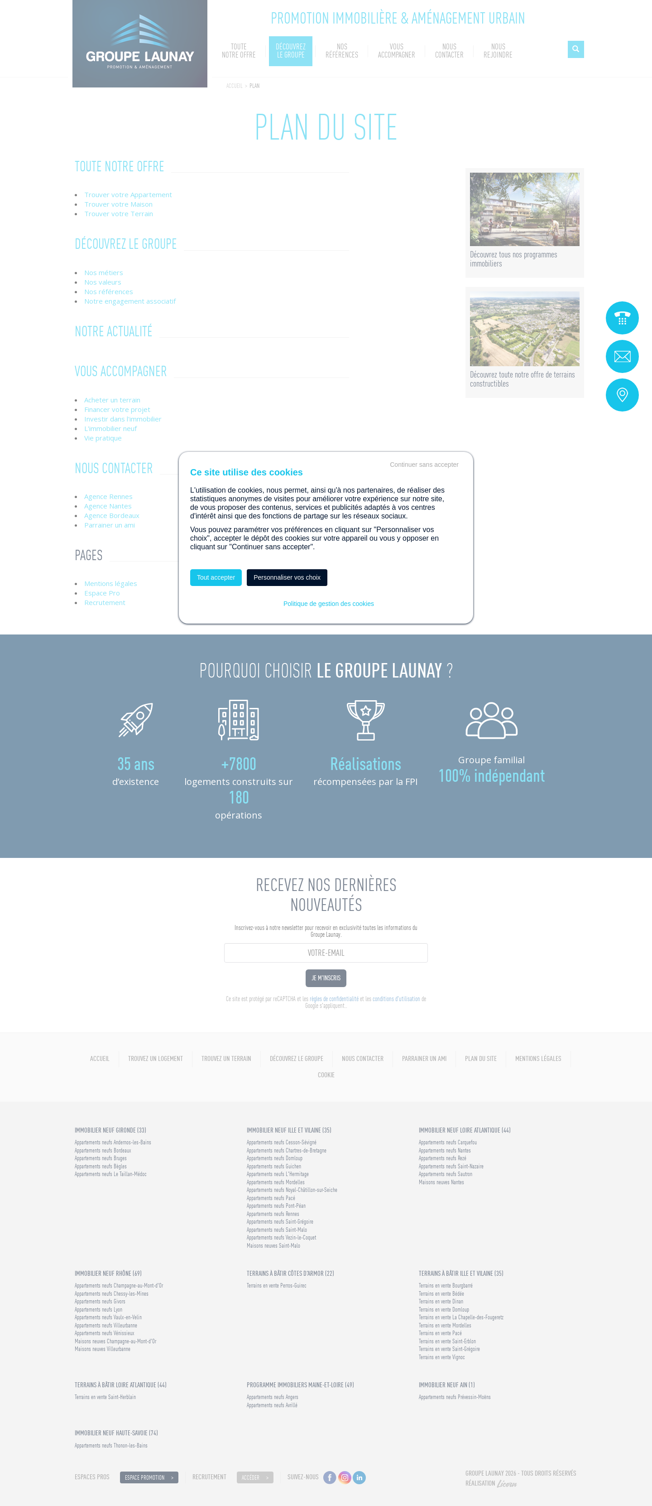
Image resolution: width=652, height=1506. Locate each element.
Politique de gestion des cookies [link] (328, 603)
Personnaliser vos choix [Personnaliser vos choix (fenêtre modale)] (287, 577)
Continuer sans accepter (424, 464)
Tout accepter (216, 577)
